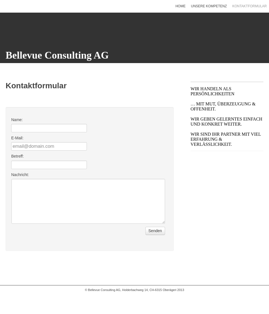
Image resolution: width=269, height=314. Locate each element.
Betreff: (17, 156)
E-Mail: (17, 138)
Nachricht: (20, 174)
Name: (17, 119)
